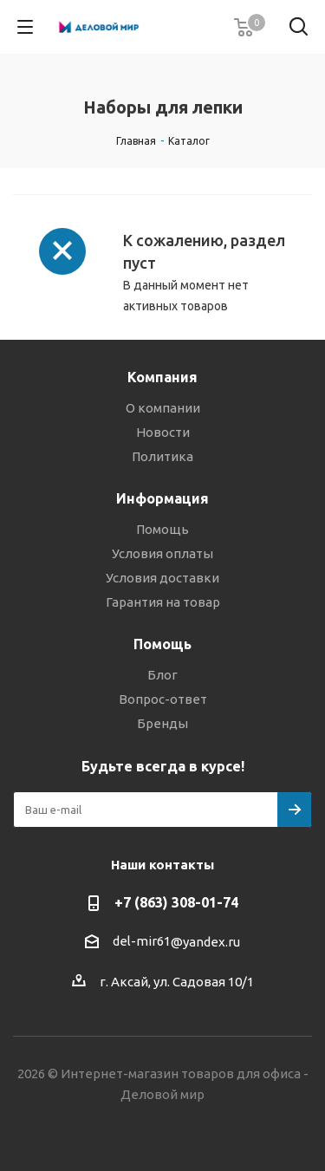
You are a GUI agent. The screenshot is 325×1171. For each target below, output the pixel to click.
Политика (162, 456)
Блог (162, 674)
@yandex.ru (205, 941)
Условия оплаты (162, 553)
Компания (162, 377)
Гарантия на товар (163, 602)
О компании (163, 407)
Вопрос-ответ (163, 699)
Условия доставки (162, 577)
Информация (162, 498)
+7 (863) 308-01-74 (176, 902)
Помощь (162, 529)
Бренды (162, 723)
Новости (163, 432)
